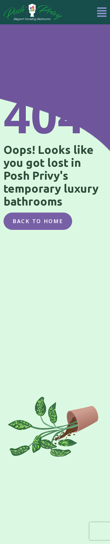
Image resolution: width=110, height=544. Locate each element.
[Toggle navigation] (101, 12)
